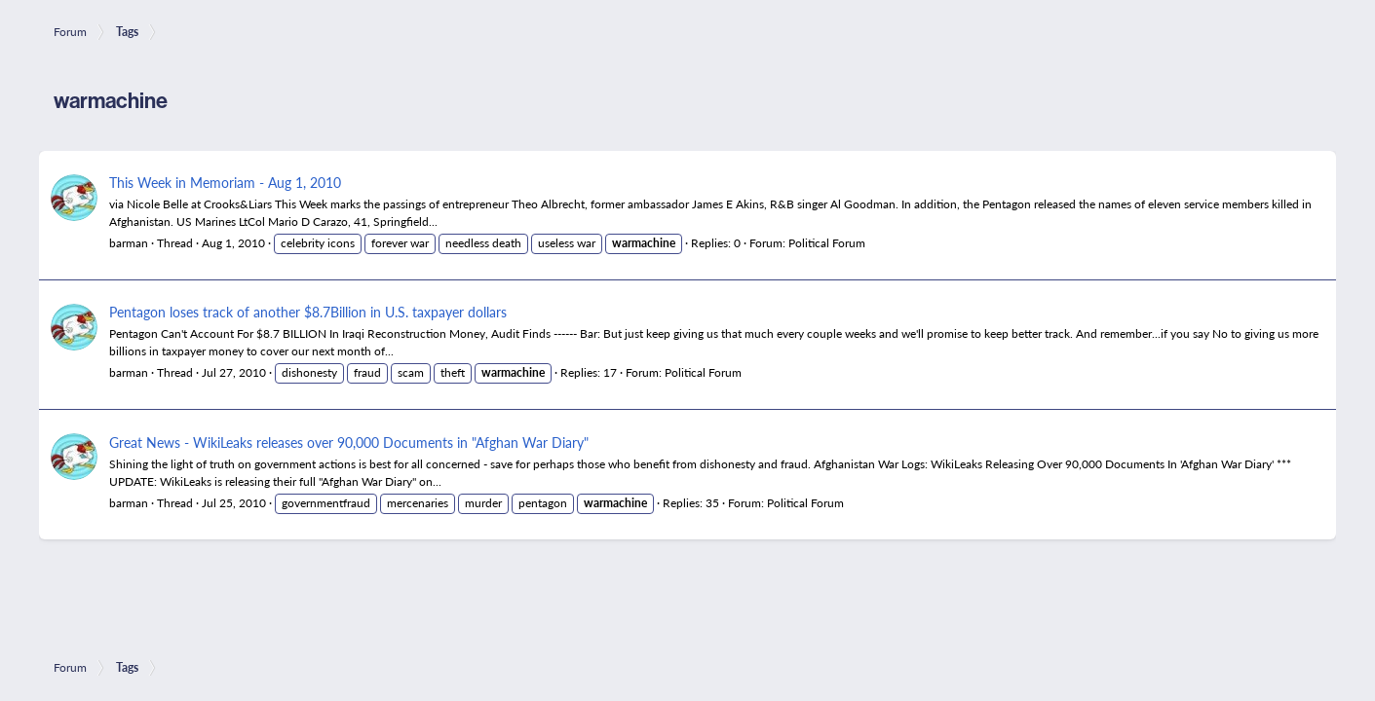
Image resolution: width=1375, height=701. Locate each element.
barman (128, 243)
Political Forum (826, 243)
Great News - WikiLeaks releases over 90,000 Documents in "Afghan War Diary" (349, 442)
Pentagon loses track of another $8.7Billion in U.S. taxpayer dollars (308, 311)
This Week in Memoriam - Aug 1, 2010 (225, 182)
